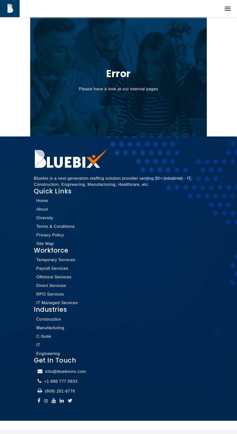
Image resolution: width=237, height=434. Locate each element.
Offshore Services (53, 277)
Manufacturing (50, 328)
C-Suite (43, 336)
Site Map (45, 243)
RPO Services (50, 294)
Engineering (48, 353)
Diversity (44, 218)
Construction (48, 319)
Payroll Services (52, 268)
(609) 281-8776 (60, 391)
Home (42, 200)
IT (38, 345)
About (42, 209)
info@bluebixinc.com (65, 371)
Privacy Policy (50, 235)
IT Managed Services (57, 302)
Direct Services (51, 285)
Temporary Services (55, 260)
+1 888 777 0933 (61, 381)
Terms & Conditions (55, 226)
